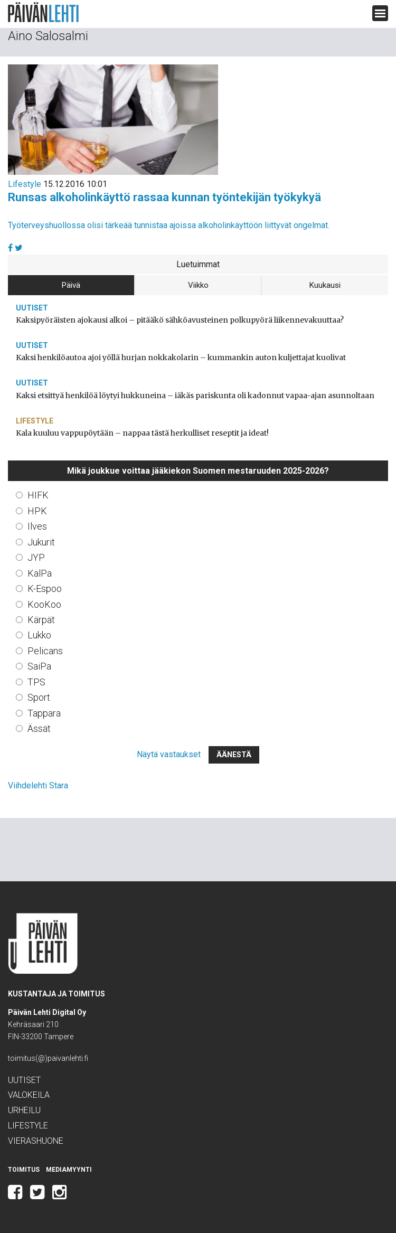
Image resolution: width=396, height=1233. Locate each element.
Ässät (39, 728)
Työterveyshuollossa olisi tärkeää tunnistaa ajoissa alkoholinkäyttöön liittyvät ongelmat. (168, 225)
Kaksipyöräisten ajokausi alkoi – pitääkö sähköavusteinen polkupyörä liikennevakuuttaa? (180, 320)
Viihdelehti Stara (38, 785)
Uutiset (32, 308)
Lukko (39, 635)
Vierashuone (35, 1141)
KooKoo (44, 604)
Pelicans (45, 650)
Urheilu (24, 1110)
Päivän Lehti (43, 12)
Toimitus (24, 1169)
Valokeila (29, 1095)
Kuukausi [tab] (325, 285)
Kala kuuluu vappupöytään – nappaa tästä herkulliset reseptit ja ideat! (142, 433)
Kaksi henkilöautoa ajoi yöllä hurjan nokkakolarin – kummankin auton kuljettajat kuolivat (181, 357)
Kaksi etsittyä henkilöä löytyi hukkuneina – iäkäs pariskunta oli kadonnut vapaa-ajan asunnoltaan (195, 395)
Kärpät (41, 619)
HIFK (38, 495)
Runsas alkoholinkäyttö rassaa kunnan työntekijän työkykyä (164, 197)
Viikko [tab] (198, 285)
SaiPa (39, 666)
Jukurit (41, 542)
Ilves (37, 526)
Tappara (44, 713)
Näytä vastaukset (169, 754)
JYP (36, 557)
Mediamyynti (69, 1169)
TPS (36, 682)
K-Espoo (44, 588)
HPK (37, 510)
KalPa (39, 573)
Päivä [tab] (71, 285)
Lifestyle (24, 184)
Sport (38, 697)
